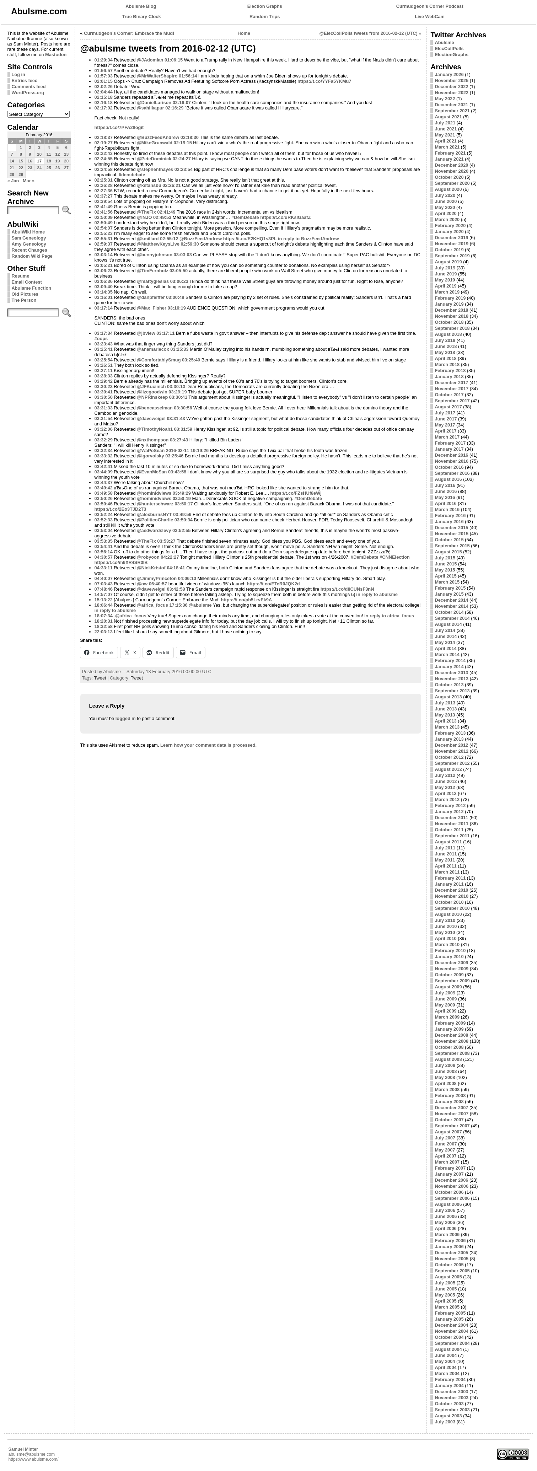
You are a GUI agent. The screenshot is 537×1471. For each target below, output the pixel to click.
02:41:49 (104, 206)
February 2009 (450, 1023)
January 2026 (449, 74)
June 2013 (446, 709)
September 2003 (452, 1409)
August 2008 (448, 1059)
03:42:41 (104, 466)
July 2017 (445, 412)
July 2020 (445, 195)
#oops (101, 338)
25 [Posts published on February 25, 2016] (49, 168)
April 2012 (445, 793)
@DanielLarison (154, 102)
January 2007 (449, 1174)
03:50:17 (183, 503)
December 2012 (451, 745)
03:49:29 (182, 493)
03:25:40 (191, 360)
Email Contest (27, 282)
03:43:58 (177, 471)
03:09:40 (104, 286)
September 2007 (452, 1125)
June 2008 (446, 1071)
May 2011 (445, 860)
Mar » (28, 180)
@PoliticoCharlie (155, 519)
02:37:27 (104, 196)
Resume (20, 276)
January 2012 (449, 811)
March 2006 (447, 1234)
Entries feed (25, 80)
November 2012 (451, 751)
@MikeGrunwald (154, 142)
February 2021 (450, 153)
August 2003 (448, 1415)
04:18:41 (176, 567)
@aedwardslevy (154, 530)
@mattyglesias (153, 281)
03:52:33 (104, 519)
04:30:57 (104, 557)
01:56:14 (188, 76)
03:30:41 (104, 391)
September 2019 (452, 255)
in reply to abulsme (377, 594)
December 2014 (451, 600)
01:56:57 (104, 70)
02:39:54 (104, 201)
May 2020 (445, 207)
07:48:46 (104, 589)
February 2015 (450, 588)
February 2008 (450, 1095)
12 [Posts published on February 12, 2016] (57, 154)
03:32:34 (104, 450)
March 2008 (447, 1089)
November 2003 (451, 1397)
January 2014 (449, 666)
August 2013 (448, 696)
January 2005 (449, 1319)
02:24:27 (182, 158)
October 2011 (449, 829)
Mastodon (55, 54)
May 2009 (445, 1005)
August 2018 (448, 334)
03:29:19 (177, 391)
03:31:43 (176, 418)
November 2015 (451, 533)
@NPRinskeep (152, 397)
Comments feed (29, 86)
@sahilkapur (150, 108)
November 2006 (451, 1186)
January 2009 (449, 1029)
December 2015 (451, 527)
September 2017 (452, 400)
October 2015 (449, 539)
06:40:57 (158, 583)
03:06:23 (104, 270)
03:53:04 (104, 530)
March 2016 (447, 509)
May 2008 (445, 1077)
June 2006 (446, 1216)
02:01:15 (104, 81)
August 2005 (448, 1276)
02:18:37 (104, 137)
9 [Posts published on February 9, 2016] (30, 154)
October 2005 (449, 1264)
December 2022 (451, 86)
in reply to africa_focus (389, 615)
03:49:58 (104, 493)
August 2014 (448, 624)
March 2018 (447, 364)
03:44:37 (104, 482)
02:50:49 (104, 222)
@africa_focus (152, 605)
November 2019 (451, 243)
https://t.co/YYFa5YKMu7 (324, 81)
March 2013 (447, 727)
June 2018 (446, 346)
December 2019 (451, 237)
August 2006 (448, 1204)
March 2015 (447, 582)
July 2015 (445, 557)
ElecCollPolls (449, 48)
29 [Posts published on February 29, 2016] (20, 174)
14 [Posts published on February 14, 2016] (12, 161)
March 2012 (447, 799)
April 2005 (445, 1301)
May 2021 (445, 135)
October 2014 (449, 612)
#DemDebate (245, 217)
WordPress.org (28, 92)
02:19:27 (104, 142)
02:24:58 (104, 169)
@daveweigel (151, 418)
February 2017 (450, 443)
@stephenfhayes (155, 169)
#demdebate (132, 174)
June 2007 (446, 1144)
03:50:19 (182, 498)
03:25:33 (179, 349)
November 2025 (451, 80)
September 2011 (452, 835)
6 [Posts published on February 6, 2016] (66, 147)
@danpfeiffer (151, 297)
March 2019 (447, 292)
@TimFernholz (152, 270)
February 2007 (450, 1168)
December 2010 (451, 890)
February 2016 (450, 515)
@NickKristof (151, 567)
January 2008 (449, 1101)
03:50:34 (183, 519)
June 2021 (446, 128)
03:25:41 (104, 349)
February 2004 (450, 1379)
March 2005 (447, 1307)
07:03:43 (104, 583)
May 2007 (445, 1150)
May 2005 (445, 1295)
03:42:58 (176, 589)
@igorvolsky (150, 455)
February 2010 (450, 950)
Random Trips (264, 16)
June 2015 (446, 564)
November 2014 (451, 606)
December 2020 (451, 165)
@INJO (144, 217)
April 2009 (445, 1011)
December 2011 (451, 817)
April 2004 (445, 1367)
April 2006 (445, 1228)
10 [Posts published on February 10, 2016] (39, 154)
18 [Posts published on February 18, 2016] (49, 161)
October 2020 (449, 177)
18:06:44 (104, 605)
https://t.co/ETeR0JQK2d (273, 583)
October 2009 (449, 974)
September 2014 (452, 618)
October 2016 (449, 467)
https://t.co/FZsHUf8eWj (296, 493)
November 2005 (451, 1258)
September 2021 (452, 110)
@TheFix (146, 212)
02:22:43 (104, 153)
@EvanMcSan (152, 471)
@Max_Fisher (151, 308)
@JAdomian (150, 60)
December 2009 (451, 962)
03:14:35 (104, 292)
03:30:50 (104, 397)
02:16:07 (182, 102)
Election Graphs (264, 6)
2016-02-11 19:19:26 (187, 450)
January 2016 (449, 521)
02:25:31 (104, 180)
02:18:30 (190, 137)
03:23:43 (104, 344)
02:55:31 (104, 238)
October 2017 (449, 394)
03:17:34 (104, 333)
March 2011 (447, 872)
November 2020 (451, 171)
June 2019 (446, 274)
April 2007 (445, 1156)
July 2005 (445, 1282)
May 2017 (445, 425)
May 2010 (445, 932)
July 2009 (445, 992)
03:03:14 (104, 254)
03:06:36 (104, 281)
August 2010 (448, 914)
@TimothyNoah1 (155, 429)
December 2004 (451, 1325)
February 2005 (450, 1313)
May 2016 (445, 497)
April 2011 (445, 866)
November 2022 (451, 92)
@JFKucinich (151, 386)
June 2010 (446, 926)
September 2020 (452, 183)
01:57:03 (104, 76)
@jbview (146, 333)
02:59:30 (190, 244)
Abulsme (444, 42)
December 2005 (451, 1252)
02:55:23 (104, 233)
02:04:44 (104, 92)
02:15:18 (104, 97)
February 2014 (450, 660)
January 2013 (449, 739)
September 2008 (452, 1053)
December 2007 (451, 1107)
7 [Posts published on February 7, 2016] (12, 154)
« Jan (13, 180)
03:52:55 (181, 530)
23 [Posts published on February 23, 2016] (30, 168)
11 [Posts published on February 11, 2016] (49, 154)
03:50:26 (104, 498)
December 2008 (451, 1035)
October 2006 (449, 1192)
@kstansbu (149, 185)
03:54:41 (104, 546)
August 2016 (448, 479)
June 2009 (446, 999)
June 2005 (446, 1289)
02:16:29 (174, 108)
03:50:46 (104, 503)
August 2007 (448, 1131)
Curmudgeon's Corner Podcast (429, 6)
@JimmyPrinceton (157, 578)
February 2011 (450, 878)
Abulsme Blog (140, 6)
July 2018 (445, 340)
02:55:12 (169, 238)
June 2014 (446, 636)
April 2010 (445, 938)
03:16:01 (104, 297)
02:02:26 (104, 86)
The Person (24, 300)
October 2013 (449, 684)
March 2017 (447, 437)
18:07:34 (104, 615)
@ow (142, 583)
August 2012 (448, 769)
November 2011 (451, 823)
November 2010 (451, 896)
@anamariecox (153, 349)
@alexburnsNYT (154, 514)
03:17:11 (165, 333)
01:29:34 (104, 60)
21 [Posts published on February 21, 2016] (12, 168)
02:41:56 (104, 212)
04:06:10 (187, 578)
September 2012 (452, 763)
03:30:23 (104, 386)
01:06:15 (174, 60)
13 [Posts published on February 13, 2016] (66, 154)
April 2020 (445, 213)
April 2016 (445, 503)
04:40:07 (104, 578)
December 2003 (451, 1391)
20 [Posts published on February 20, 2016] (66, 161)
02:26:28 (104, 185)
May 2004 (445, 1361)
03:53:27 (166, 541)
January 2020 (449, 231)
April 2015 (445, 576)
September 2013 (452, 690)
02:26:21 (171, 185)
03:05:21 (104, 265)
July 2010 (445, 920)
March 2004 (447, 1373)
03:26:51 (104, 365)
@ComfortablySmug (159, 360)
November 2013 (451, 678)
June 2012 (446, 781)
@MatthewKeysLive (158, 244)
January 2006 (449, 1246)
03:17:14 (104, 308)
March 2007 (447, 1162)
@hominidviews (154, 493)
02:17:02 (104, 108)
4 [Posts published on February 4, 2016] (49, 147)
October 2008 (449, 1047)
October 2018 (449, 322)
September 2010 (452, 908)
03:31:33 (104, 407)
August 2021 (448, 116)
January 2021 (449, 159)
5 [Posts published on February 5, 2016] (58, 147)
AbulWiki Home (28, 232)
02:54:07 (104, 228)
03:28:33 (104, 376)
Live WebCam (430, 16)
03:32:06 (104, 429)
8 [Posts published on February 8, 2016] (21, 154)
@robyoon (148, 557)
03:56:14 (104, 551)
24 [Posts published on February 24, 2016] (39, 168)
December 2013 (451, 672)
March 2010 (447, 944)
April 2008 (445, 1083)
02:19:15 (183, 142)
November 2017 (451, 388)
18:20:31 (104, 621)
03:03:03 (183, 254)
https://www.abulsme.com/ (34, 1459)
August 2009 (448, 986)
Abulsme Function (32, 288)
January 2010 (449, 956)
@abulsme (200, 605)
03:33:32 (104, 455)
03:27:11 (104, 370)
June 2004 (446, 1355)
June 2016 (446, 491)
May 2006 (445, 1222)
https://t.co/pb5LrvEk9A (246, 599)
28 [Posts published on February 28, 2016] (12, 174)
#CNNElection (395, 557)
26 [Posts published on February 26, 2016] (57, 168)
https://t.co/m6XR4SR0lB (121, 562)
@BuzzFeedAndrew (158, 137)
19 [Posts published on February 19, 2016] (57, 161)
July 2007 (445, 1137)
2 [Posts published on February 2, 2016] (30, 147)
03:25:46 (174, 455)
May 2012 (445, 787)
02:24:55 (104, 158)
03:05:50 (179, 270)
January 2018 (449, 376)
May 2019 (445, 280)
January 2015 (449, 594)
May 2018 (445, 352)
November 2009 (451, 968)
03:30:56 (183, 407)
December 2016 (451, 455)
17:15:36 (179, 605)
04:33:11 (104, 567)
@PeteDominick (154, 158)
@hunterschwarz (155, 503)
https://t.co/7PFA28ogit (119, 127)
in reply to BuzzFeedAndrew (308, 238)
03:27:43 (179, 439)
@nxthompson (152, 439)
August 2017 (448, 406)
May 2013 (445, 715)
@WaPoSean (151, 450)
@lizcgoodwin (152, 391)
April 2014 (445, 648)
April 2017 (445, 431)
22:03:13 (104, 631)
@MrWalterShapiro (157, 76)
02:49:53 (162, 217)
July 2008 (445, 1065)
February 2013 (450, 733)
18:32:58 (104, 626)
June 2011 (446, 854)
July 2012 (445, 775)
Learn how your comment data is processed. (208, 745)
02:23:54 (183, 169)
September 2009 (452, 980)
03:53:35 (104, 541)
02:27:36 (104, 190)
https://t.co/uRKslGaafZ (285, 217)
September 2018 (452, 328)
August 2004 (448, 1349)
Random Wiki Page (32, 256)
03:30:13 (176, 386)
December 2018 (451, 310)
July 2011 (445, 847)
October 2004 (449, 1337)
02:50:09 (104, 217)
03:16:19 (177, 308)
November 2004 (451, 1331)
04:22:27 (170, 557)
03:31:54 (104, 418)
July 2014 (445, 630)
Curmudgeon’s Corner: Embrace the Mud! (129, 33)
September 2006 (452, 1198)
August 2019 (448, 261)
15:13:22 (104, 599)
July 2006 (445, 1210)
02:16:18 (104, 102)
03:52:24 (104, 514)
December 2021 (451, 104)
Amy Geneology (29, 244)
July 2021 (445, 122)
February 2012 (450, 805)
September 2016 (452, 473)
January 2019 (449, 304)
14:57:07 (104, 594)
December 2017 (451, 382)
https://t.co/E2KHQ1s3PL (250, 238)
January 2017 (449, 449)
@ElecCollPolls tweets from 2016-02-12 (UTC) (368, 33)
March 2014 (447, 654)
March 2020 (447, 219)
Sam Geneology (29, 238)
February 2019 (450, 298)
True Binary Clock (141, 16)
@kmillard (148, 238)
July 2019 (445, 267)
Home (244, 33)
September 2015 (452, 545)
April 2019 (445, 286)
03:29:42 (104, 381)
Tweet (100, 678)
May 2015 (445, 570)
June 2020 (446, 201)
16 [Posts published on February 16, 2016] (30, 161)
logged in (126, 718)
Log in (18, 74)
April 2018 (445, 358)
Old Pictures (25, 294)
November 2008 (451, 1041)
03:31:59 (183, 429)
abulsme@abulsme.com (32, 1454)
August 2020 (448, 189)
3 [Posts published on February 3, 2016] (39, 147)
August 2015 (448, 551)
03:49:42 (104, 487)
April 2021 (445, 141)
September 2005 (452, 1270)
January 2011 (449, 884)
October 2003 (449, 1403)
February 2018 (450, 370)
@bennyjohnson (154, 254)
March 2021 (447, 147)
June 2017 (446, 419)
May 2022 (445, 98)
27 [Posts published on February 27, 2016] (66, 168)
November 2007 (451, 1113)
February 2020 (450, 225)
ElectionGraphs (451, 54)
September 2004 (452, 1343)
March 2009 (447, 1017)
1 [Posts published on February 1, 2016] (21, 147)
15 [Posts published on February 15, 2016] (20, 161)
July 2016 (445, 485)
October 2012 (449, 757)
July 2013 (445, 702)
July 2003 (445, 1421)
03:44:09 (104, 471)
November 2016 (451, 461)
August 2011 (448, 841)
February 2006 (450, 1240)
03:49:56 (182, 514)
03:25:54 (104, 360)
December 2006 (451, 1180)
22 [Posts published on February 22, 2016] (20, 168)
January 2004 (449, 1385)
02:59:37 (104, 244)
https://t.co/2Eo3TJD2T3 (120, 509)
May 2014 (445, 642)
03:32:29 (104, 439)
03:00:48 (175, 297)
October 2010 (449, 902)
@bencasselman (155, 407)
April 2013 (445, 721)
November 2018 (451, 316)
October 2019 (449, 249)
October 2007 (449, 1119)
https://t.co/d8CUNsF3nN (347, 589)
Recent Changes (29, 250)
